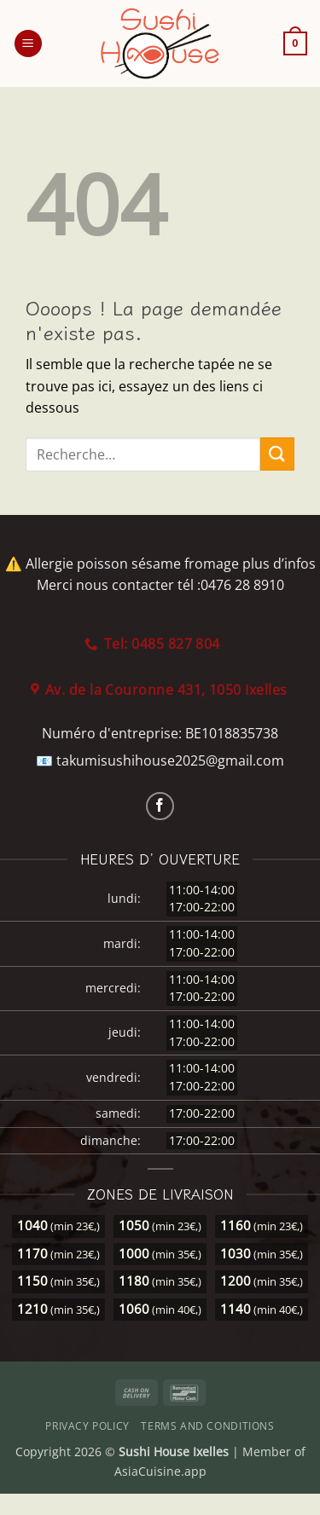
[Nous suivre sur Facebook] (160, 806)
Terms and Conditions (207, 1426)
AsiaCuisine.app (160, 1471)
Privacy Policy (87, 1426)
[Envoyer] (277, 454)
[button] (28, 44)
